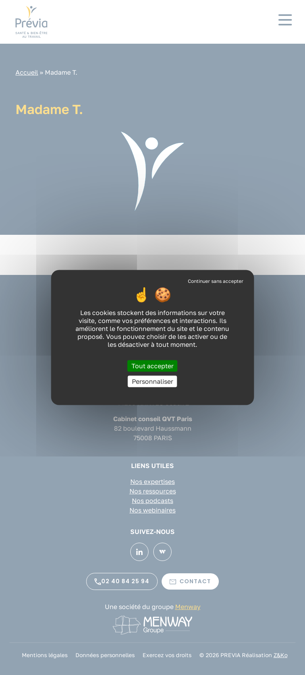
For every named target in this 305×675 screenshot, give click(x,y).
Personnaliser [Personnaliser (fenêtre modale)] (152, 381)
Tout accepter (152, 366)
